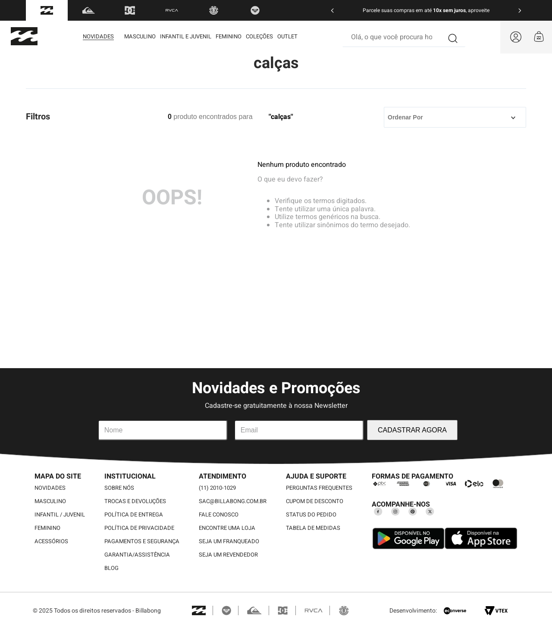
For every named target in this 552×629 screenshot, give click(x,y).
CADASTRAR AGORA (412, 430)
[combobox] (403, 37)
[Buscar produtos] (453, 37)
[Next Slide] (519, 10)
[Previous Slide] (332, 10)
